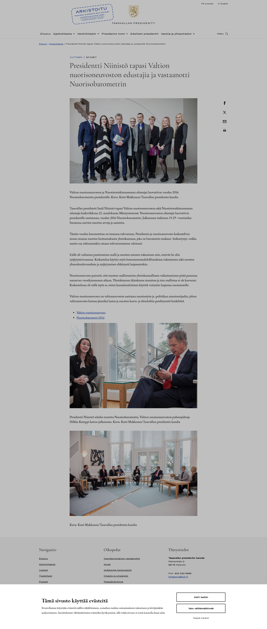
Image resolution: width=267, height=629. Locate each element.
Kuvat (107, 564)
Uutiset (43, 570)
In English (223, 3)
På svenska (207, 3)
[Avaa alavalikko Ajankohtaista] (73, 34)
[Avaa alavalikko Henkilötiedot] (97, 34)
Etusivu (45, 34)
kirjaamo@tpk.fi (178, 576)
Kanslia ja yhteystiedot (176, 34)
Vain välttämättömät (201, 608)
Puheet (43, 581)
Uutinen (76, 57)
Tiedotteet (45, 575)
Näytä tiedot (201, 617)
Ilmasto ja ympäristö (116, 575)
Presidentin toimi (113, 34)
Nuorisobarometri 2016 (90, 318)
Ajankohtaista (62, 34)
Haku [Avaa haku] (220, 34)
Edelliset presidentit (144, 34)
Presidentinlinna (113, 581)
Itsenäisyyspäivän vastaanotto (122, 558)
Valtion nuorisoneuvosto (91, 312)
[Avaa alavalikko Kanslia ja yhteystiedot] (193, 34)
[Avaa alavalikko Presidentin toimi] (126, 34)
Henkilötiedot (86, 34)
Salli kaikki (201, 597)
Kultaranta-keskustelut (118, 570)
